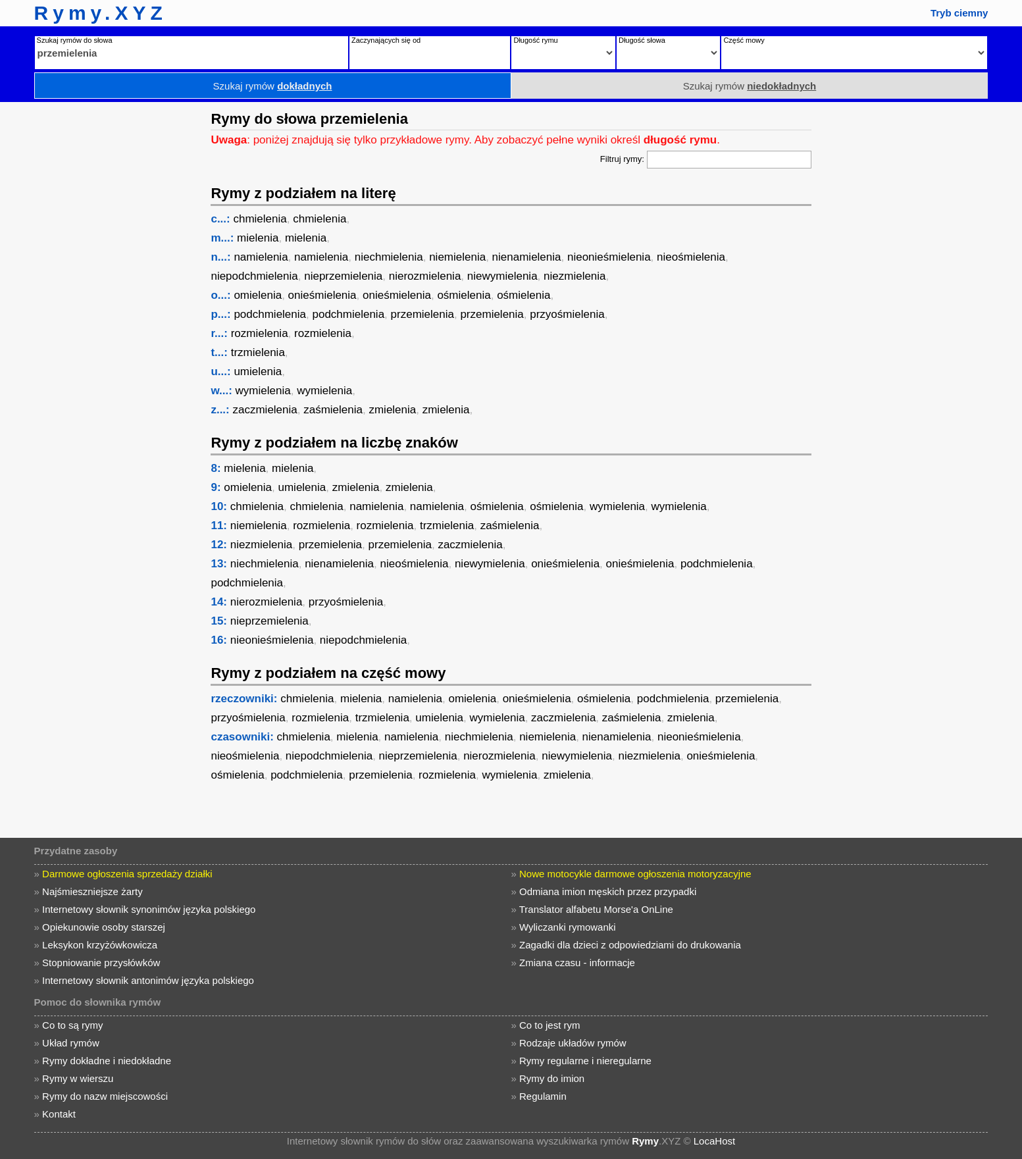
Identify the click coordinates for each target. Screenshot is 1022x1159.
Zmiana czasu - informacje (577, 962)
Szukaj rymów (272, 85)
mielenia (257, 238)
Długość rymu (535, 40)
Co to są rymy (72, 1025)
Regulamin (543, 1096)
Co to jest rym (549, 1025)
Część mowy (743, 40)
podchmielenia (270, 314)
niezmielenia (575, 276)
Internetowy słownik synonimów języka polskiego (148, 909)
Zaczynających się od (386, 40)
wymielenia (263, 390)
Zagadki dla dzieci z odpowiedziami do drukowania (630, 944)
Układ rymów (70, 1042)
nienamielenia (526, 257)
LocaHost (714, 1140)
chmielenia (259, 219)
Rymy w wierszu (77, 1078)
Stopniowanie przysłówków (101, 962)
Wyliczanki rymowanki (567, 927)
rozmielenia (259, 333)
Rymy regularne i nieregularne (585, 1060)
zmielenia (392, 409)
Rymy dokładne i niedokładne (106, 1060)
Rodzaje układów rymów (572, 1042)
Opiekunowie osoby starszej (103, 927)
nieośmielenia (691, 257)
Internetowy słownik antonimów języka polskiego (148, 980)
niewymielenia (502, 276)
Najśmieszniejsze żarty (92, 891)
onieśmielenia (322, 295)
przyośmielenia (567, 314)
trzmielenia (258, 352)
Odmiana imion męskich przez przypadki (607, 891)
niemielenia (457, 257)
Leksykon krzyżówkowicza (99, 944)
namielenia (261, 257)
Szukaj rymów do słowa (75, 40)
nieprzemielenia (343, 276)
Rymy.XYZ (100, 13)
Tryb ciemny (959, 12)
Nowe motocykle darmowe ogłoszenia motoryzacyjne (635, 873)
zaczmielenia (265, 409)
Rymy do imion (551, 1078)
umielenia (258, 371)
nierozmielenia (425, 276)
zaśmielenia (333, 409)
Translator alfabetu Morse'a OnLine (596, 909)
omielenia (258, 295)
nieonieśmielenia (609, 257)
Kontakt (59, 1114)
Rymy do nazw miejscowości (105, 1096)
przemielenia (422, 314)
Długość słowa (642, 40)
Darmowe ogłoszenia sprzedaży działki (127, 873)
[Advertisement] (102, 299)
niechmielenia (389, 257)
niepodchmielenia (254, 276)
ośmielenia (463, 295)
